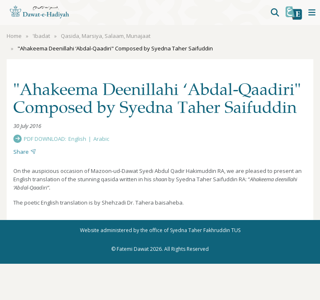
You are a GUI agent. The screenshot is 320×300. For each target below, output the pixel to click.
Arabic (101, 138)
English (77, 138)
